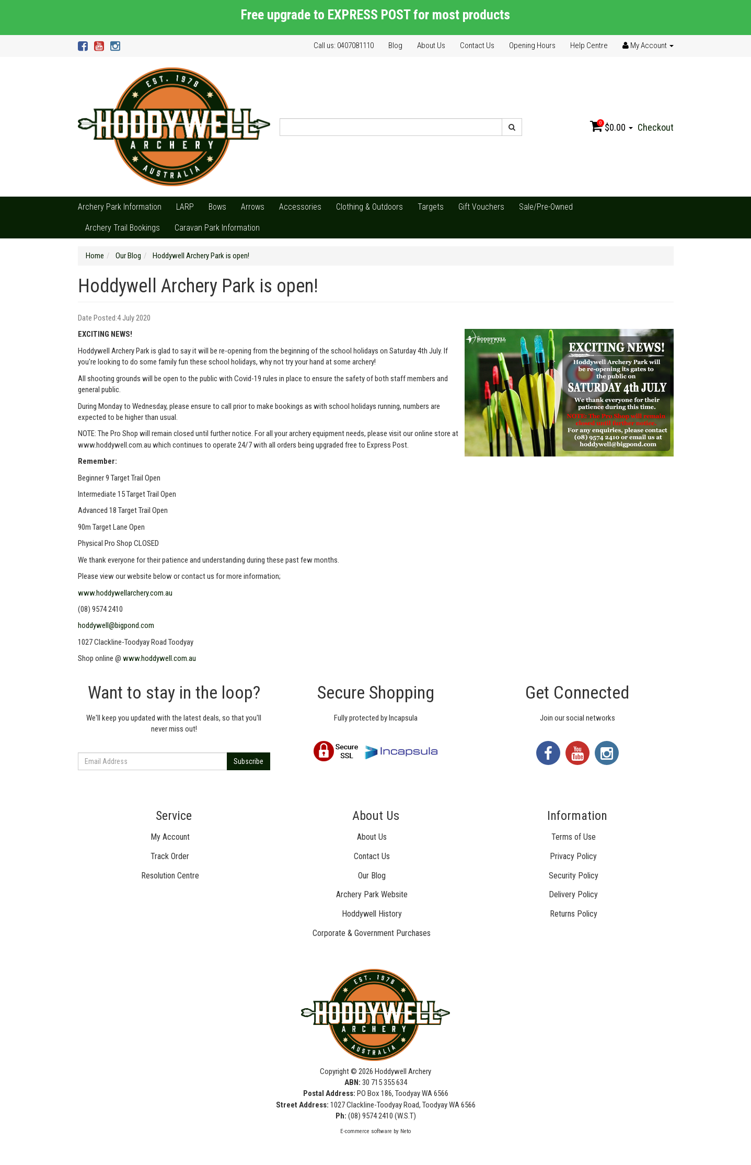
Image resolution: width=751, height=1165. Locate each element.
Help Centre (589, 45)
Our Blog (372, 876)
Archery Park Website (372, 894)
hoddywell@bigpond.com (116, 625)
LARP (185, 207)
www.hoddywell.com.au (159, 658)
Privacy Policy (573, 856)
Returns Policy (573, 914)
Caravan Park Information (217, 228)
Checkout (656, 127)
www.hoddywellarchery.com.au (125, 593)
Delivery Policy (573, 894)
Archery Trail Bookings (122, 228)
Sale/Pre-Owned (546, 207)
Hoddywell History (372, 914)
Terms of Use (573, 837)
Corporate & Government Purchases (372, 933)
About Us (431, 45)
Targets (431, 207)
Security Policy (573, 876)
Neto (405, 1131)
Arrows (252, 207)
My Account (170, 837)
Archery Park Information (119, 207)
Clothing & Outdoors (369, 207)
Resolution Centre (170, 876)
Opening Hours (532, 45)
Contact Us (477, 45)
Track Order (170, 856)
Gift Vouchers (481, 207)
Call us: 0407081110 (344, 45)
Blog (395, 45)
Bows (217, 207)
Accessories (300, 207)
